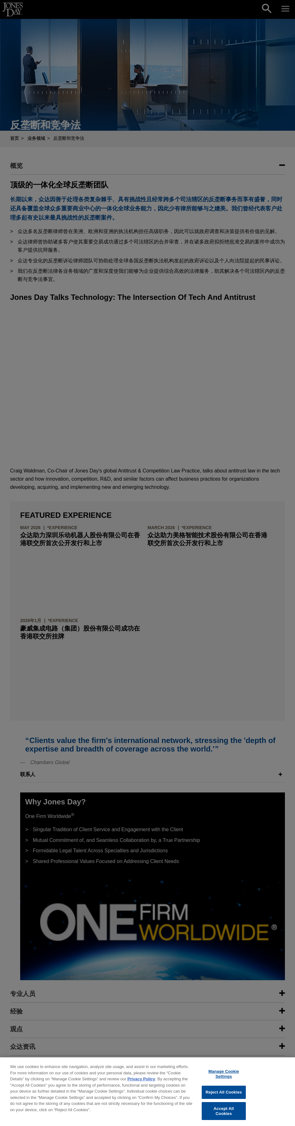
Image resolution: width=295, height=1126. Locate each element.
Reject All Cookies (223, 1098)
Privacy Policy (141, 1085)
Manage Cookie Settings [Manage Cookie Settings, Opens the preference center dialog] (223, 1080)
